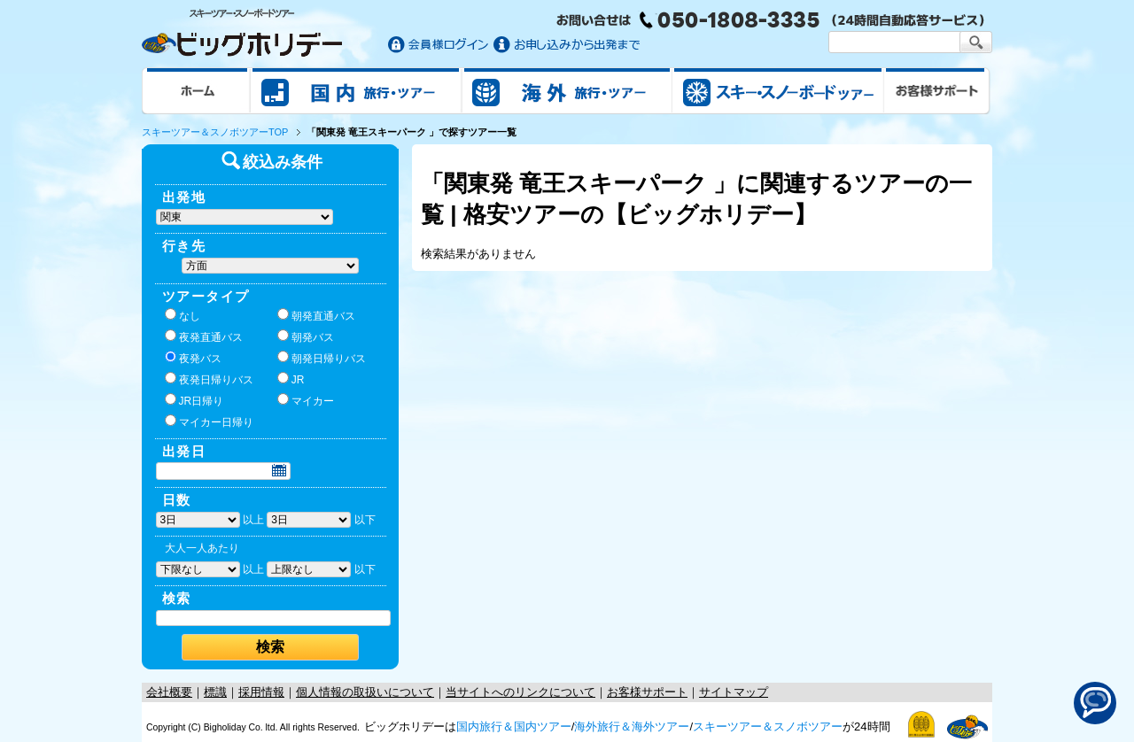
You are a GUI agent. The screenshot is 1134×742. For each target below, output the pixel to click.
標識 (215, 692)
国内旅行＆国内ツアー (513, 726)
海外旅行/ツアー (567, 90)
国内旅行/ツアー (356, 90)
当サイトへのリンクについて (520, 692)
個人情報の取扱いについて (365, 692)
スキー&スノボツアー (777, 90)
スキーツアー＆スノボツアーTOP (215, 132)
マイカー (305, 400)
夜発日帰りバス (209, 379)
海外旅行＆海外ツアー (631, 726)
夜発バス (193, 358)
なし (182, 315)
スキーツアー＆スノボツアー (768, 726)
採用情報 (261, 692)
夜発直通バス (204, 336)
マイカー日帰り (209, 421)
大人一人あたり (202, 548)
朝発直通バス (316, 315)
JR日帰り (194, 400)
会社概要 (169, 692)
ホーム (196, 90)
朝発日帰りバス (321, 358)
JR (291, 379)
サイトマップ (733, 692)
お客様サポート (937, 90)
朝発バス (305, 336)
